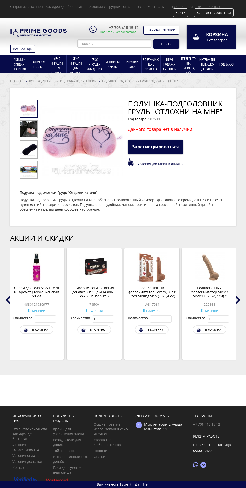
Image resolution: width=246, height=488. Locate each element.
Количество (22, 318)
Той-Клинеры (64, 450)
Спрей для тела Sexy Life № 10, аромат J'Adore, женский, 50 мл (36, 292)
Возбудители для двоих (67, 442)
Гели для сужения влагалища (67, 470)
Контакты (216, 6)
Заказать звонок (161, 30)
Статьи (99, 456)
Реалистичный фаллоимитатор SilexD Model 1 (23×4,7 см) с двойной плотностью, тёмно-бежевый (209, 292)
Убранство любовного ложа (107, 442)
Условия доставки (186, 6)
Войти (180, 12)
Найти (166, 44)
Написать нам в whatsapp (118, 31)
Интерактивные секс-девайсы (71, 459)
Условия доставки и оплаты (160, 163)
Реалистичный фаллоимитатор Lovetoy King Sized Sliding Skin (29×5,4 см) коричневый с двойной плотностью (152, 292)
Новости (100, 450)
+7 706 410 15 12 (124, 27)
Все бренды (22, 49)
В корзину (40, 330)
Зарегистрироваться (214, 12)
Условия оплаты (151, 6)
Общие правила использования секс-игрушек (111, 429)
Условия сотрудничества (109, 6)
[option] (81, 141)
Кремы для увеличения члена (68, 431)
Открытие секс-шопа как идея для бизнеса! (46, 6)
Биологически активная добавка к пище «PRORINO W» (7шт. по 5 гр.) (94, 292)
